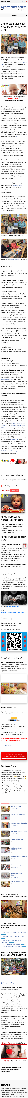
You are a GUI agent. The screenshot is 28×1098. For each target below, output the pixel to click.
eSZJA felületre (11, 526)
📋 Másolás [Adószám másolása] (15, 490)
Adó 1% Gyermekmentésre (18, 814)
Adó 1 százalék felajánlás (17, 881)
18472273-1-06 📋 (14, 98)
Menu (14, 15)
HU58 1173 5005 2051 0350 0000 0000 (12, 612)
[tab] (5, 802)
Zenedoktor (13, 425)
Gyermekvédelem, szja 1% (17, 839)
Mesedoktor (21, 425)
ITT (17, 137)
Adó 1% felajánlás (8, 983)
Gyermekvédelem (14, 7)
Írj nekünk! (10, 793)
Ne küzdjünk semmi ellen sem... (13, 944)
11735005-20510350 (13, 606)
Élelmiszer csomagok (16, 865)
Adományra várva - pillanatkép (19, 856)
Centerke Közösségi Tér (17, 423)
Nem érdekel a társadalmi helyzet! (14, 946)
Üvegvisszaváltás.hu (6, 379)
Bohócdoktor (4, 428)
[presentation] (5, 802)
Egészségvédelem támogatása (19, 823)
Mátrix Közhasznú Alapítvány (9, 451)
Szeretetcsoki (4, 425)
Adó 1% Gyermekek (16, 806)
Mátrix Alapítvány (7, 745)
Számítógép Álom (18, 185)
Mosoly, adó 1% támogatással (19, 831)
